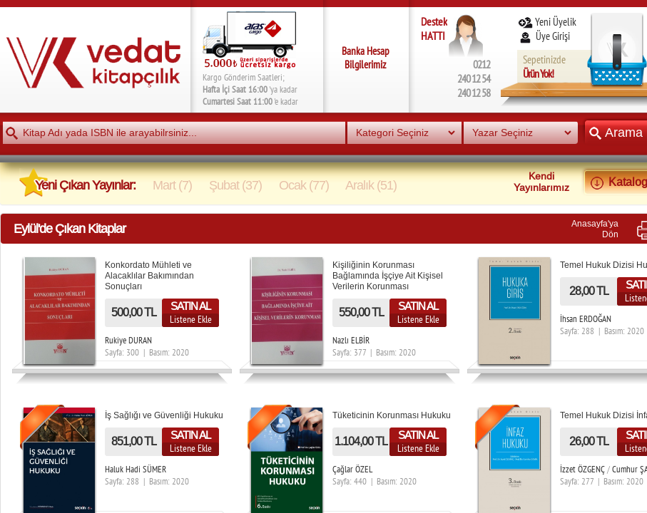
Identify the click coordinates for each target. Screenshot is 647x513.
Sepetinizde (544, 67)
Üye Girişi (545, 36)
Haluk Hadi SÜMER (135, 469)
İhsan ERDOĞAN (585, 319)
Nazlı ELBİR (351, 340)
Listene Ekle (191, 319)
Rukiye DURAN (128, 340)
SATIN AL (190, 306)
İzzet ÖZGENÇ (582, 469)
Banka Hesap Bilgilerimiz (365, 57)
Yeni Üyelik (546, 21)
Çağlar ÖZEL (352, 469)
